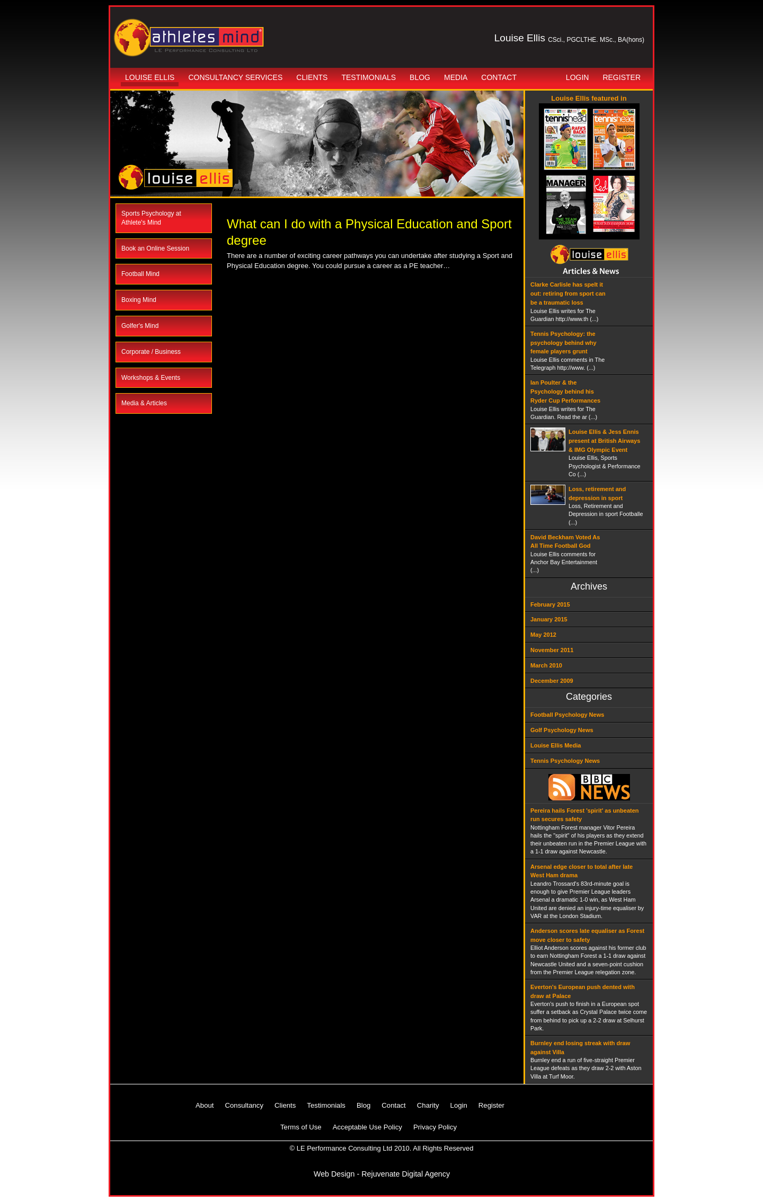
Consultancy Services (235, 77)
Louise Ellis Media (555, 745)
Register (621, 77)
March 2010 (546, 665)
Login (577, 77)
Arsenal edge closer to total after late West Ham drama (581, 871)
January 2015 (548, 619)
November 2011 (551, 650)
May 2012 (543, 634)
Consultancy (244, 1105)
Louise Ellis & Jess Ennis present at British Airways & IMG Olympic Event (604, 441)
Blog (420, 77)
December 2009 (551, 681)
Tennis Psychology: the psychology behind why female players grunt (563, 343)
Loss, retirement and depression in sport (597, 493)
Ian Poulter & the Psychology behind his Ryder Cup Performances (565, 391)
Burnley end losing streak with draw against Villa (580, 1047)
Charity (428, 1105)
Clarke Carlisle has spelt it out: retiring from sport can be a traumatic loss (568, 293)
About (205, 1105)
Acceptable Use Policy (367, 1127)
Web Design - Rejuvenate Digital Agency (382, 1174)
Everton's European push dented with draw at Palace (582, 991)
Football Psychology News (567, 714)
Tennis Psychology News (565, 761)
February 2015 (550, 604)
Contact (499, 77)
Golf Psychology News (561, 730)
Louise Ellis (149, 77)
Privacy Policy (435, 1127)
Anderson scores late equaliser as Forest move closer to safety (587, 935)
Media (455, 77)
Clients (311, 77)
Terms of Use (301, 1127)
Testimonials (368, 77)
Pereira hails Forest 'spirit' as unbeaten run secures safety (584, 815)
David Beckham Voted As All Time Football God (565, 541)
